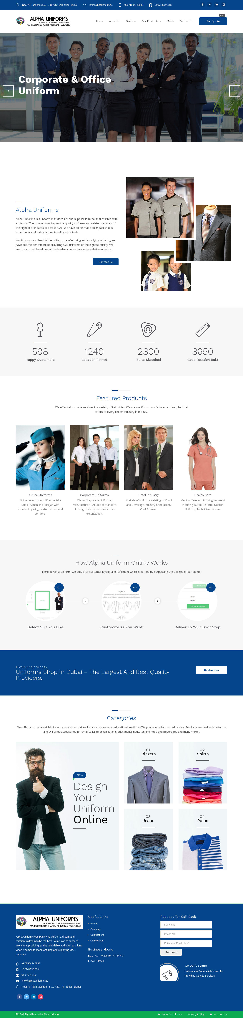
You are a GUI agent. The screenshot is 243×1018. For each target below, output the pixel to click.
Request (171, 952)
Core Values (97, 940)
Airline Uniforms (40, 495)
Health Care (202, 495)
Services (131, 21)
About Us (115, 21)
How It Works (218, 1014)
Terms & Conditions (170, 1014)
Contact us (211, 669)
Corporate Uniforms (94, 495)
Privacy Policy (195, 1014)
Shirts (203, 754)
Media (170, 21)
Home (100, 21)
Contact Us (187, 21)
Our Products (150, 21)
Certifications (97, 934)
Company (95, 929)
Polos (202, 820)
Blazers (149, 754)
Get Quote (216, 20)
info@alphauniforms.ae (34, 980)
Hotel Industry (148, 495)
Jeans (148, 820)
